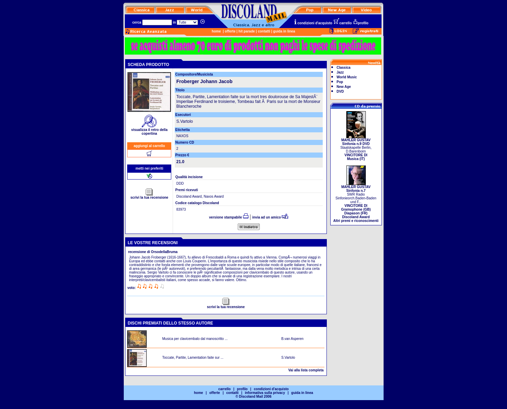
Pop (340, 82)
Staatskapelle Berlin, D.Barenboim (355, 148)
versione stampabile (229, 217)
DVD (340, 91)
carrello (342, 23)
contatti (264, 31)
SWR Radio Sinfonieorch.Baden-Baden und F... (355, 202)
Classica (344, 67)
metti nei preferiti (149, 168)
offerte (230, 31)
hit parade (247, 31)
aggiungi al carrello (149, 146)
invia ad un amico (270, 217)
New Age (344, 87)
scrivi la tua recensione (150, 196)
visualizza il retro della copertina (149, 130)
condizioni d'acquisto (312, 23)
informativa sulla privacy (265, 393)
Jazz (340, 72)
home (216, 31)
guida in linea (284, 31)
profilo (361, 23)
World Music (347, 77)
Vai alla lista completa (305, 370)
